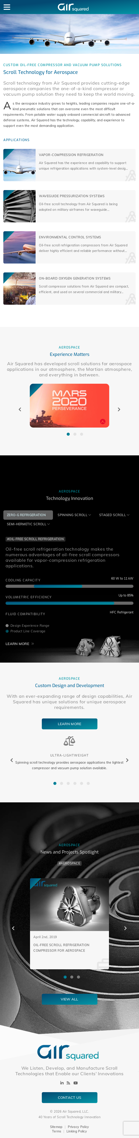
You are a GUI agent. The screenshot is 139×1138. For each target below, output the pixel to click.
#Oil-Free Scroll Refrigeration (35, 539)
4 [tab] (73, 782)
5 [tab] (79, 782)
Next (119, 409)
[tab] (28, 515)
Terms (56, 1131)
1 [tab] (66, 433)
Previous (20, 409)
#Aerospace (69, 863)
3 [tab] (79, 433)
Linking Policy (76, 1131)
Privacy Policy (78, 1127)
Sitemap (56, 1127)
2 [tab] (73, 433)
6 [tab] (86, 782)
